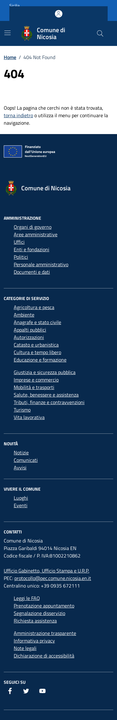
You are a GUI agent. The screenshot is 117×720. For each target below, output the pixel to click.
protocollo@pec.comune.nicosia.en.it (52, 578)
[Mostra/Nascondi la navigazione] (7, 33)
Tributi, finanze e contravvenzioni (49, 402)
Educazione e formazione (40, 359)
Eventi (20, 505)
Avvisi (20, 467)
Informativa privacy (34, 640)
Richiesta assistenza (35, 620)
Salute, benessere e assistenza (46, 394)
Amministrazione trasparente (45, 633)
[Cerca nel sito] (100, 33)
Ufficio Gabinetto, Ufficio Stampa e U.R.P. (46, 570)
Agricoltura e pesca (34, 307)
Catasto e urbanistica (36, 344)
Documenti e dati (32, 272)
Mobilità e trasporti (34, 387)
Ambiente (24, 314)
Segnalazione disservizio (39, 613)
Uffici (19, 242)
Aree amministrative (35, 234)
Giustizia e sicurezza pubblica (45, 372)
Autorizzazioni (29, 337)
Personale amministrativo (41, 264)
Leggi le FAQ (27, 598)
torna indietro (18, 115)
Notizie (21, 452)
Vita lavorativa (29, 417)
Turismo (22, 409)
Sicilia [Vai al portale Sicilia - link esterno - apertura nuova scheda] (14, 5)
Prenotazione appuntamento (44, 605)
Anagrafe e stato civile (37, 322)
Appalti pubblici (30, 329)
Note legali (25, 648)
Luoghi (21, 498)
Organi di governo (32, 227)
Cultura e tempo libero (37, 352)
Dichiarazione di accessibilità (44, 655)
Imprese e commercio (36, 379)
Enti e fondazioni (31, 249)
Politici (21, 257)
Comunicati (26, 460)
